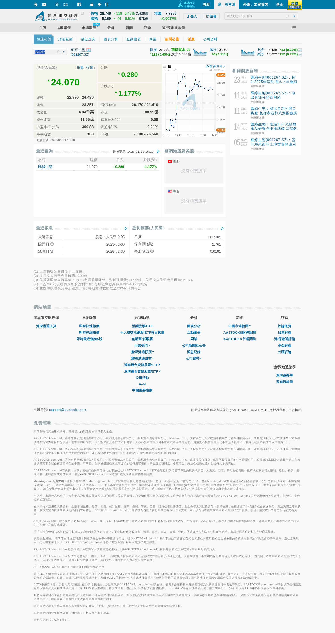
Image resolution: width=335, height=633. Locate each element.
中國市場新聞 (239, 326)
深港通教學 (284, 382)
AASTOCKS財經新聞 (239, 332)
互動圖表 (193, 332)
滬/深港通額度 (142, 352)
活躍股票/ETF (142, 326)
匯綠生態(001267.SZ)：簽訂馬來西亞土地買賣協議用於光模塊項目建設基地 (273, 144)
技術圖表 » (217, 66)
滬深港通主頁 (46, 326)
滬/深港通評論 (284, 339)
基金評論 (284, 345)
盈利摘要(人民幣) (148, 228)
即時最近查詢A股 (89, 339)
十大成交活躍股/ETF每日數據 (142, 332)
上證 (260, 50)
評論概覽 (284, 326)
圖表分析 (193, 326)
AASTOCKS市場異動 (239, 339)
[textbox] (261, 16)
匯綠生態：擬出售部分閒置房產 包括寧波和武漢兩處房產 (274, 113)
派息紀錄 (193, 352)
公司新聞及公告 (194, 345)
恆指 (153, 50)
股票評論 (284, 332)
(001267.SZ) (80, 54)
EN (66, 4)
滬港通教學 (284, 375)
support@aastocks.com (67, 410)
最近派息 (44, 228)
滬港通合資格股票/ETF (142, 365)
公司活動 (142, 378)
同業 (193, 339)
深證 (260, 54)
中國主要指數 (142, 390)
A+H (142, 384)
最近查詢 (44, 151)
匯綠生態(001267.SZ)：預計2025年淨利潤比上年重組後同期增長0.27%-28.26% (274, 81)
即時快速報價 (89, 326)
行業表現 (142, 345)
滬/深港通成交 (142, 358)
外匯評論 (284, 352)
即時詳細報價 (89, 332)
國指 (213, 50)
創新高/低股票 (142, 339)
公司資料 (194, 358)
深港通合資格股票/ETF (142, 371)
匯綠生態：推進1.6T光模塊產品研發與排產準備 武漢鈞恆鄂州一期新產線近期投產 (274, 128)
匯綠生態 (45, 167)
